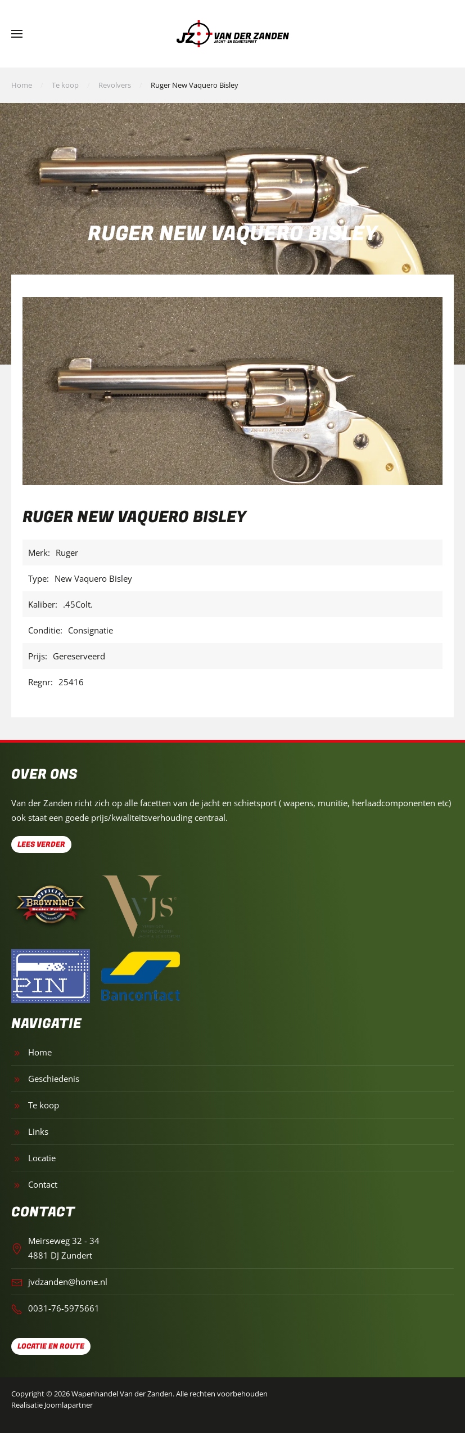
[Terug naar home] (233, 34)
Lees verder (41, 844)
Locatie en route (50, 1346)
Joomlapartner (68, 1405)
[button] (16, 34)
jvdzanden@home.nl (67, 1281)
